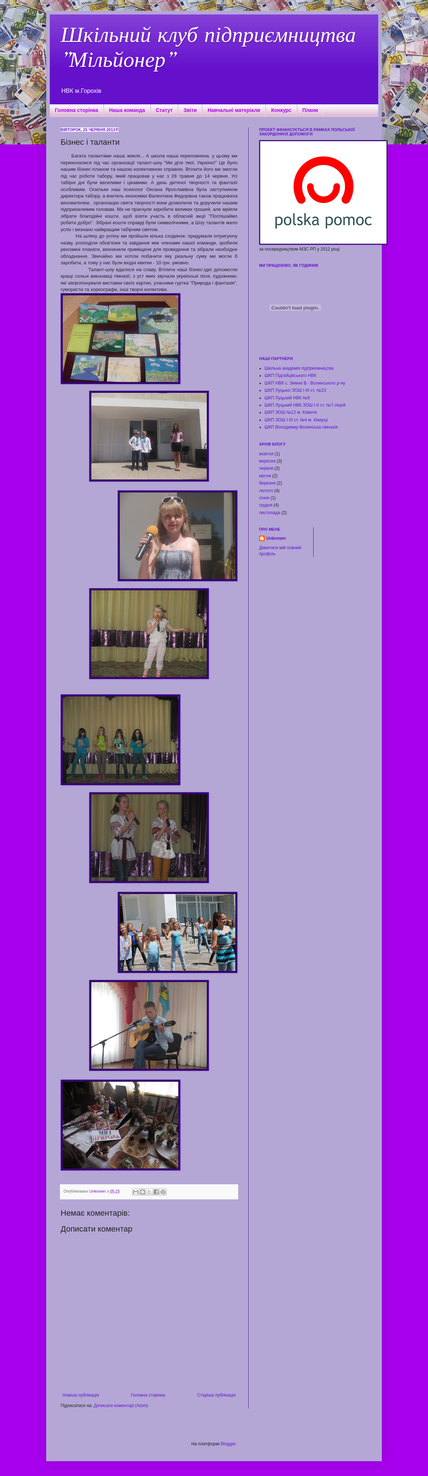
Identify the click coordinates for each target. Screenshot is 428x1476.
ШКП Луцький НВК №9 (287, 397)
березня (267, 483)
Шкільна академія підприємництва (299, 368)
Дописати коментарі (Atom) (121, 1405)
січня (264, 497)
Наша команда (127, 110)
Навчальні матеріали (234, 110)
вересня (267, 461)
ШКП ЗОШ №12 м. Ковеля (291, 412)
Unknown (276, 538)
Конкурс (281, 110)
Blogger (228, 1443)
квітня (265, 475)
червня (266, 468)
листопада (269, 512)
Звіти (190, 110)
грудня (265, 505)
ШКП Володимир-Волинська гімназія (301, 427)
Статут (164, 110)
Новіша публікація (80, 1395)
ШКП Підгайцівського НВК (290, 375)
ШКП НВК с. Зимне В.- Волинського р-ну (305, 383)
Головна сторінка (76, 110)
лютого (266, 490)
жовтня (266, 453)
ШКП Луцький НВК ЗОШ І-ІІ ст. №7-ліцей (305, 405)
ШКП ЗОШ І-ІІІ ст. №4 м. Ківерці (296, 419)
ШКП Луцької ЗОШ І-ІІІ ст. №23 (295, 390)
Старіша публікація (216, 1395)
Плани (310, 110)
